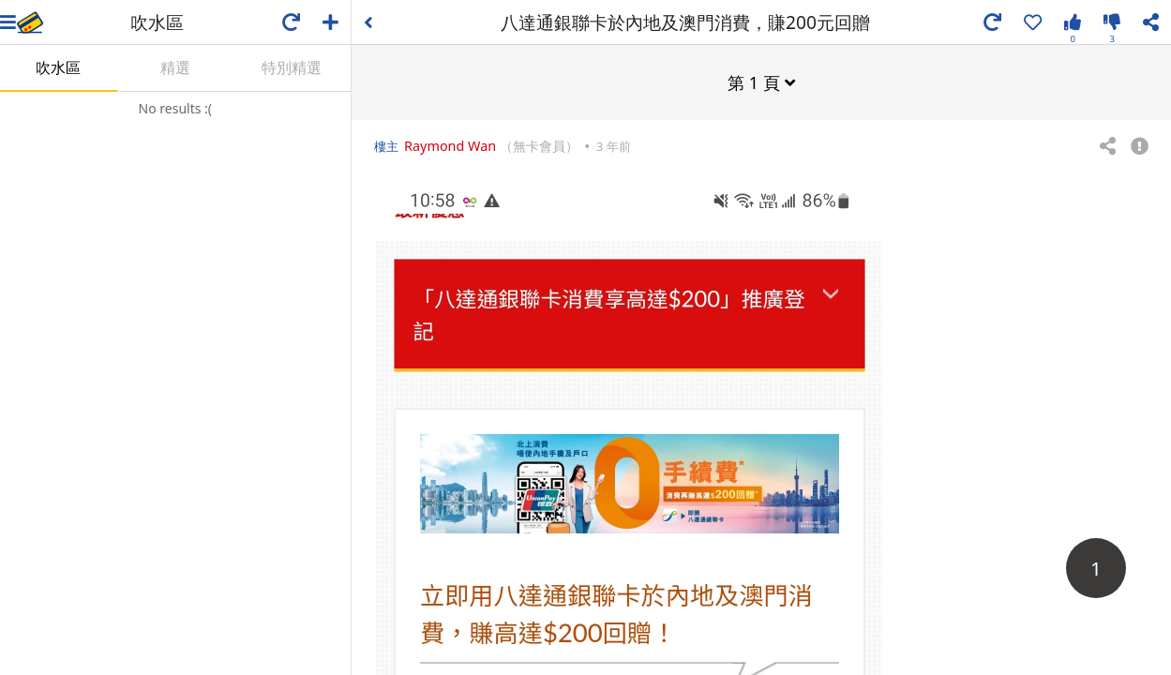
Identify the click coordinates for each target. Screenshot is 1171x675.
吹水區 (58, 67)
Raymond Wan (450, 145)
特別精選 (292, 67)
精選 (175, 67)
